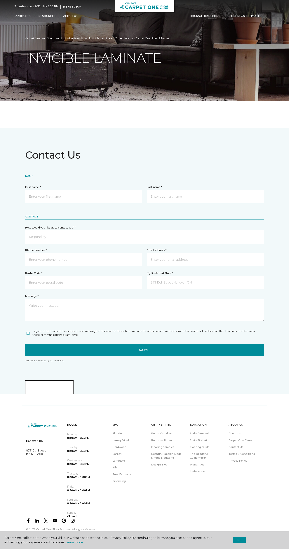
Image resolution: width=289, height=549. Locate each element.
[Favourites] (271, 16)
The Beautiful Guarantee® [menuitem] (199, 455)
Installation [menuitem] (197, 471)
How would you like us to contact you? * (50, 227)
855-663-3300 (72, 6)
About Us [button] (70, 16)
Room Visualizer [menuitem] (162, 433)
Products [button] (23, 16)
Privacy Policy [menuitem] (238, 460)
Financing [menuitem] (119, 481)
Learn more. (74, 542)
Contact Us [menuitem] (236, 447)
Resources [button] (46, 16)
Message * (31, 296)
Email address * (156, 250)
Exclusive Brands (71, 38)
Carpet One (33, 38)
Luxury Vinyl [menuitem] (120, 440)
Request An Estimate (243, 16)
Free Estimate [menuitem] (121, 474)
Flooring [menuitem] (117, 433)
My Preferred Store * (160, 273)
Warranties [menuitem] (197, 464)
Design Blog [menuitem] (159, 464)
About (50, 38)
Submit (144, 350)
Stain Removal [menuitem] (199, 433)
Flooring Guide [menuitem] (199, 447)
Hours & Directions (205, 16)
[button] (266, 16)
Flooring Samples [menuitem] (162, 447)
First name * (33, 187)
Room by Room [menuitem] (161, 440)
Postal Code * (33, 273)
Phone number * (36, 250)
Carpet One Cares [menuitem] (240, 440)
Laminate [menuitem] (118, 460)
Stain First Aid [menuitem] (199, 440)
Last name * (154, 187)
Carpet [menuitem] (116, 454)
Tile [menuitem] (114, 467)
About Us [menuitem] (235, 433)
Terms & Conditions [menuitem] (242, 454)
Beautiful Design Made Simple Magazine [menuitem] (166, 455)
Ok (239, 540)
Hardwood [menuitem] (119, 447)
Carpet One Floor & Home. (53, 529)
